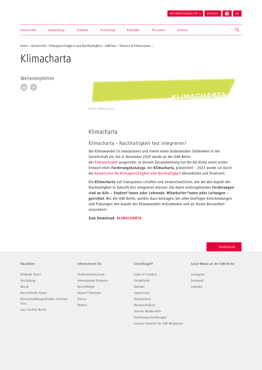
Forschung (108, 30)
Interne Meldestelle (147, 311)
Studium (82, 30)
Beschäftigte (86, 286)
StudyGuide (224, 247)
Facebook (197, 280)
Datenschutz (142, 299)
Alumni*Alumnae (89, 293)
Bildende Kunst (30, 274)
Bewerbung (56, 30)
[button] (237, 30)
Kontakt (213, 13)
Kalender (133, 30)
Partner (82, 305)
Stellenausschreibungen (150, 317)
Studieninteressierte (91, 274)
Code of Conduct (145, 274)
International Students (92, 280)
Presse (81, 299)
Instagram (198, 274)
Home (24, 46)
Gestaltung (27, 280)
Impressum (141, 293)
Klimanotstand (106, 162)
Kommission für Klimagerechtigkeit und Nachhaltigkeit (137, 173)
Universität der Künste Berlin (36, 11)
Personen (158, 30)
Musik (24, 286)
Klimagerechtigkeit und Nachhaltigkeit (75, 46)
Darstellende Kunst (33, 293)
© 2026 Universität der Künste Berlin (41, 340)
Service (182, 30)
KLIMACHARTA (129, 218)
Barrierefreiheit (144, 305)
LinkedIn (197, 286)
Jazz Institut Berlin (33, 309)
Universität (28, 30)
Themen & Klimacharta (135, 46)
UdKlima (110, 46)
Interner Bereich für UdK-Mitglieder (158, 323)
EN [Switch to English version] (237, 13)
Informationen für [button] (184, 13)
